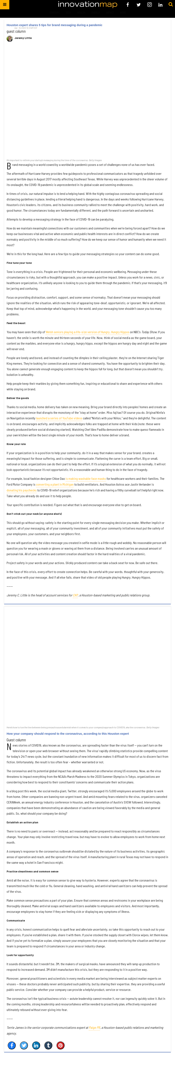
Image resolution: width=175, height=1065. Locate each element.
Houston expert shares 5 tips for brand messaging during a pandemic (54, 25)
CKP (75, 595)
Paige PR (94, 1027)
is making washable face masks (86, 478)
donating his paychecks (22, 490)
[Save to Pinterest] (60, 1045)
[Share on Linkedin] (36, 1045)
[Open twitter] (139, 5)
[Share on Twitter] (24, 1045)
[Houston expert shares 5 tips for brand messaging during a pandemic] (87, 102)
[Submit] (171, 4)
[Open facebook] (128, 5)
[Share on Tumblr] (48, 1045)
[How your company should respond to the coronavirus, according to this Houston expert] (87, 665)
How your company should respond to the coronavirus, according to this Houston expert (68, 733)
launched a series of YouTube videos (59, 418)
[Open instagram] (149, 5)
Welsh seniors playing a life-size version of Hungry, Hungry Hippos (87, 332)
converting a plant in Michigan (55, 484)
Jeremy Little (23, 37)
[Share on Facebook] (12, 1045)
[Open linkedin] (160, 5)
